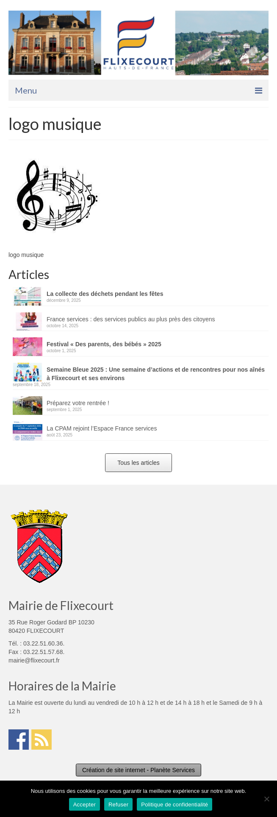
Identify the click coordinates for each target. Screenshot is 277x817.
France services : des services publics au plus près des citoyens (131, 319)
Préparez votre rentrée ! (78, 403)
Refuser (118, 804)
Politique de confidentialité (174, 804)
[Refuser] (266, 799)
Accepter (84, 804)
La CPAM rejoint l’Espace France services (102, 428)
